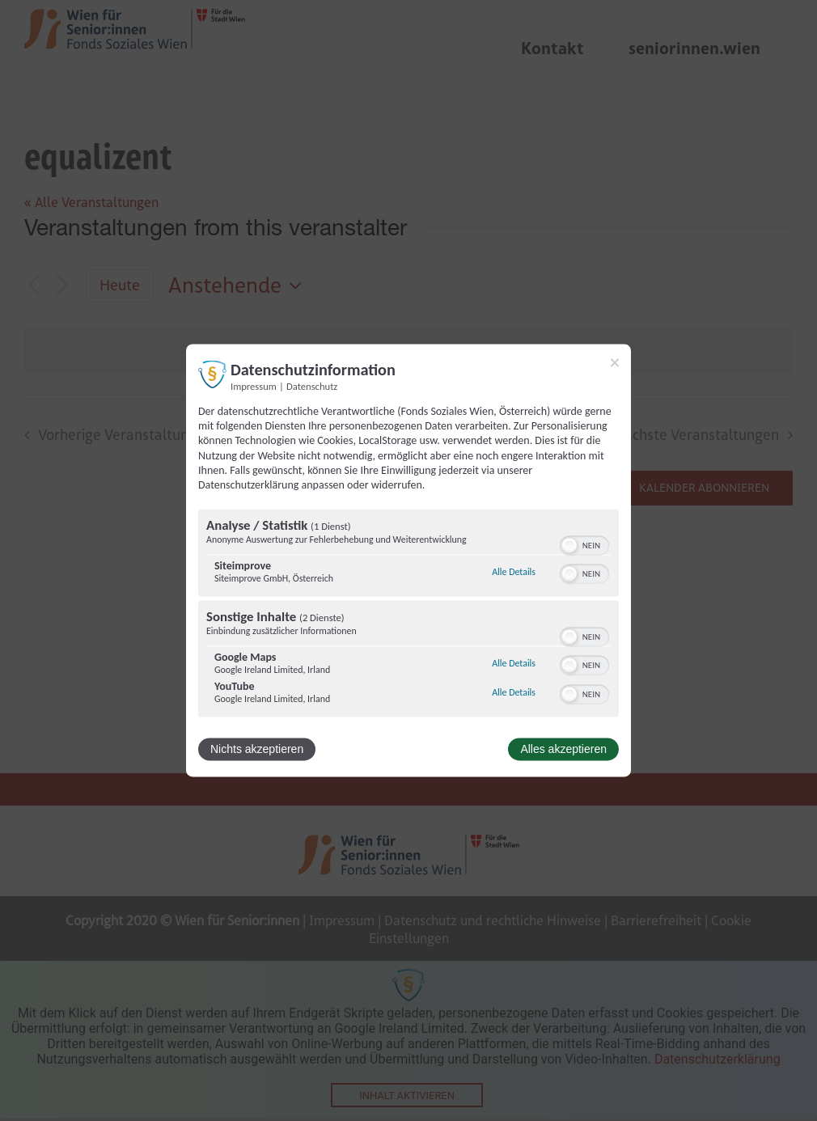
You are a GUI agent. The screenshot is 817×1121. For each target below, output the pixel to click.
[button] (569, 546)
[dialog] (408, 560)
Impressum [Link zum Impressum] (254, 386)
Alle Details (513, 571)
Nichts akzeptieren (256, 749)
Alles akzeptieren (563, 749)
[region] (408, 615)
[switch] (584, 544)
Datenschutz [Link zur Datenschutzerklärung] (311, 386)
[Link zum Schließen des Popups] (615, 362)
